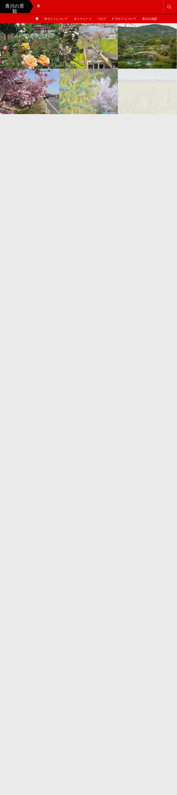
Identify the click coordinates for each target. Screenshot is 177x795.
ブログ (101, 18)
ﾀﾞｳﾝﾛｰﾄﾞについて (124, 18)
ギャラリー (82, 18)
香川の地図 (149, 18)
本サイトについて (56, 18)
